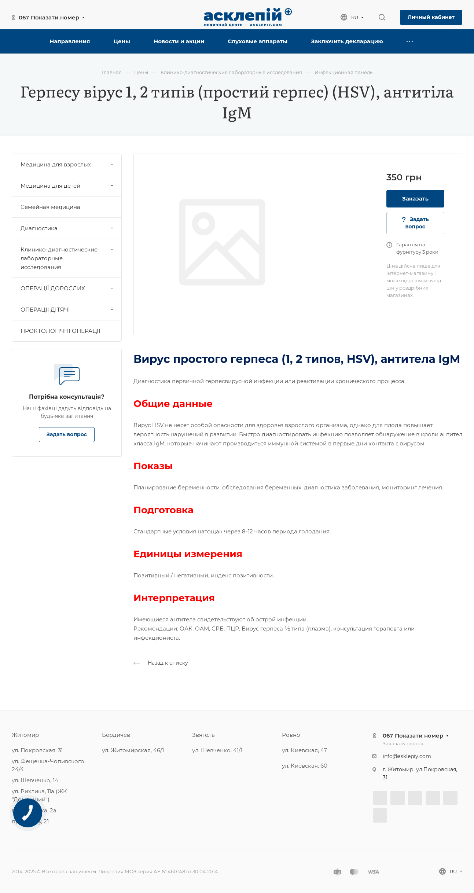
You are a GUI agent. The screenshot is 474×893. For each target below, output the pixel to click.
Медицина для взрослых (68, 164)
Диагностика (68, 228)
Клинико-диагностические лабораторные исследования (68, 258)
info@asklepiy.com (407, 756)
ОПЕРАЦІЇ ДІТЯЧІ (68, 309)
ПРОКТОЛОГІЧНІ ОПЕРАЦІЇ (60, 330)
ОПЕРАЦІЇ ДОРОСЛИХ (68, 288)
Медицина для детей (68, 185)
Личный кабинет (431, 17)
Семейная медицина (50, 206)
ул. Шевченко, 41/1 (217, 750)
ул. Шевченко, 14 (35, 780)
